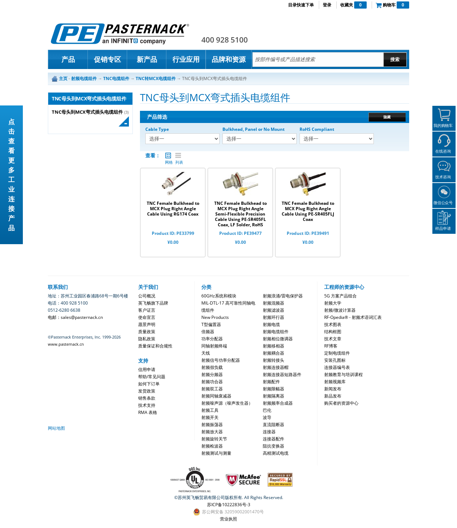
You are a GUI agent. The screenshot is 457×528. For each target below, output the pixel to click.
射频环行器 (273, 317)
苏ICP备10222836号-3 (228, 505)
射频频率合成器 (278, 403)
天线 (205, 353)
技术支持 (146, 405)
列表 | (178, 155)
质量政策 (146, 332)
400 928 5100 (224, 40)
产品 (68, 59)
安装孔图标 (335, 360)
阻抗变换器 (273, 446)
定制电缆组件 (337, 353)
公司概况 (146, 296)
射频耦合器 (273, 353)
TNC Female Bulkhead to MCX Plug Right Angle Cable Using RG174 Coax (173, 208)
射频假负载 (212, 367)
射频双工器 (212, 389)
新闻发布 (332, 389)
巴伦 (267, 410)
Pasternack (120, 33)
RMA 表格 (147, 412)
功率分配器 (212, 339)
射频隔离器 (273, 396)
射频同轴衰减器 (216, 396)
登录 (327, 5)
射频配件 (271, 382)
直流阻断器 (273, 424)
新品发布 (332, 396)
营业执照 (228, 519)
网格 (168, 155)
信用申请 (146, 369)
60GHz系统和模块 (218, 296)
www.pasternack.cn (66, 344)
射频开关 (210, 417)
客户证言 (146, 310)
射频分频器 (212, 374)
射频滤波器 (273, 310)
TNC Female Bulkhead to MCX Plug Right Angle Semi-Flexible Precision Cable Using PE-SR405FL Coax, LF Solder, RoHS (240, 214)
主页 (63, 78)
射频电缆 (271, 324)
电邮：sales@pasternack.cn (75, 317)
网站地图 (56, 428)
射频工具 (210, 410)
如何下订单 (149, 384)
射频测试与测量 (216, 453)
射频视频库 (335, 382)
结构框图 (332, 332)
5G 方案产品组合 (340, 296)
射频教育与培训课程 (343, 374)
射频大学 (332, 303)
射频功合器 (212, 382)
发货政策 (146, 391)
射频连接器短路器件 (282, 374)
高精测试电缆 (275, 453)
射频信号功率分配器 (220, 360)
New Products (215, 317)
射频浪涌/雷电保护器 (283, 296)
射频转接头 (273, 360)
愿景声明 (146, 324)
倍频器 (207, 332)
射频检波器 (212, 446)
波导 (267, 417)
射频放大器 (212, 432)
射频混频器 (273, 303)
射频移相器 (273, 346)
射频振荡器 (212, 424)
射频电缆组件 (275, 332)
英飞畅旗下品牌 (153, 303)
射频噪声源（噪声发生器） (227, 403)
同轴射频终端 (214, 346)
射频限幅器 (273, 389)
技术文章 (332, 339)
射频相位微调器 (278, 339)
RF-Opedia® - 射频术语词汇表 (353, 317)
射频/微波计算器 (340, 310)
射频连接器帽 (275, 367)
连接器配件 (273, 439)
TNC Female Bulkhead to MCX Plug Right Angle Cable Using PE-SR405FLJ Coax (308, 211)
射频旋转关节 (214, 439)
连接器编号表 (337, 367)
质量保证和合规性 (155, 346)
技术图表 (332, 324)
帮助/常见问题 (151, 377)
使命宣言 (146, 317)
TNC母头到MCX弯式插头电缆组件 (87, 112)
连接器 (269, 432)
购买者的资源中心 (341, 403)
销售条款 (146, 398)
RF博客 (330, 346)
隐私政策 (146, 339)
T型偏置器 (211, 324)
